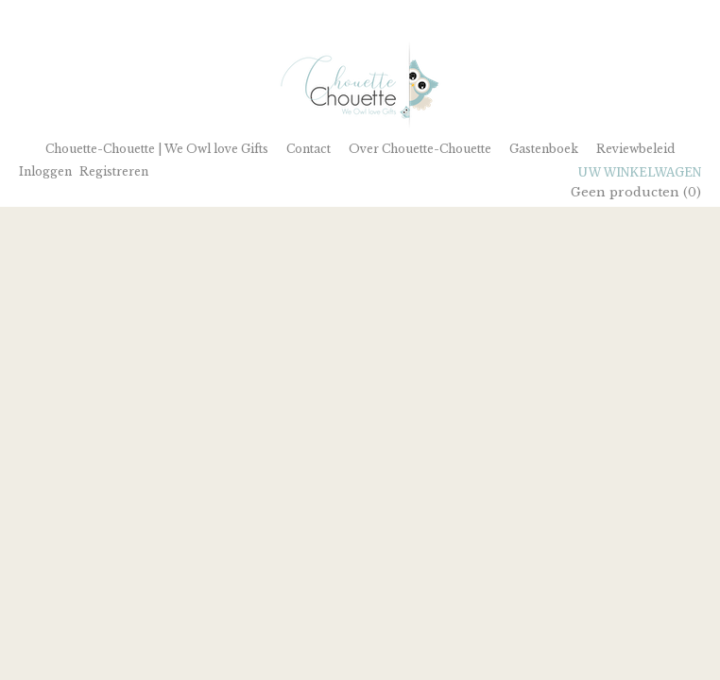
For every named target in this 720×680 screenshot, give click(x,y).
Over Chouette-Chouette (420, 149)
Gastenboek (543, 149)
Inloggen (45, 171)
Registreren (113, 171)
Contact (308, 149)
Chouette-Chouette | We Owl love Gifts (156, 149)
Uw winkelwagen (639, 172)
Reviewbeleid (635, 149)
